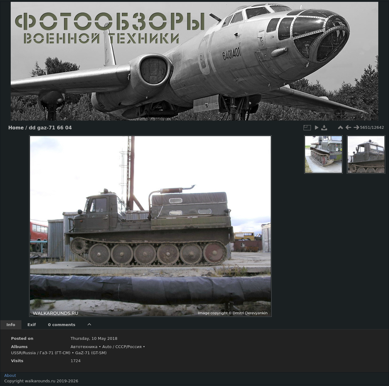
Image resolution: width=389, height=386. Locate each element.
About (10, 375)
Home (16, 128)
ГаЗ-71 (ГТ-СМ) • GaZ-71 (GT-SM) (73, 353)
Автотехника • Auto (90, 346)
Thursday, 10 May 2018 (93, 338)
